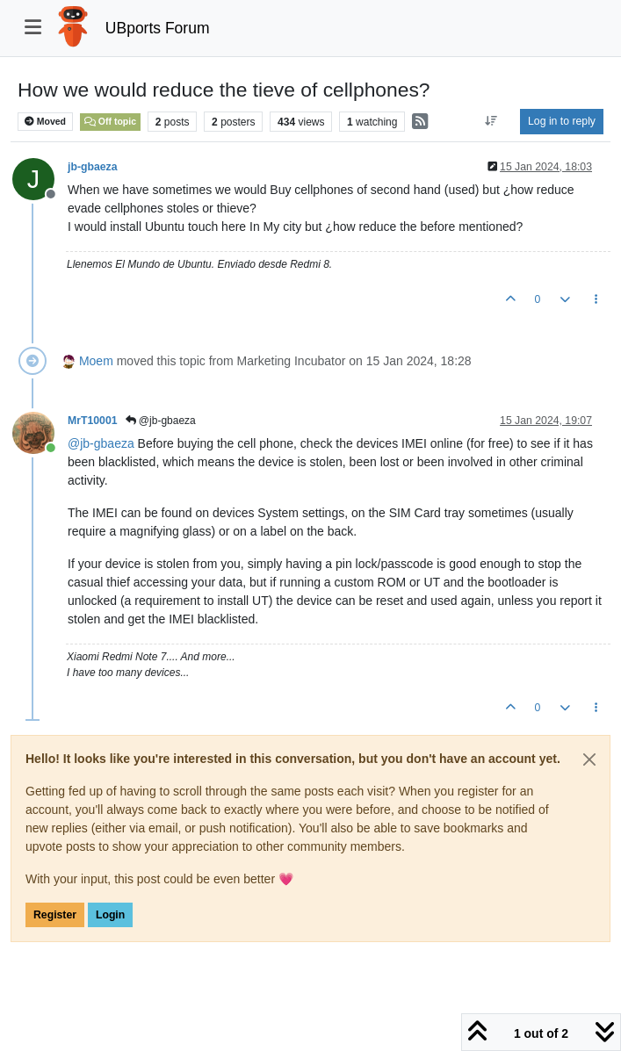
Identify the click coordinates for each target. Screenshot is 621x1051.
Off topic (110, 121)
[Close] (589, 759)
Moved (45, 121)
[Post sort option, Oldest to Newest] (491, 121)
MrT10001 (93, 420)
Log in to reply (562, 121)
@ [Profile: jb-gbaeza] (101, 443)
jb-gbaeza (93, 167)
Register (54, 915)
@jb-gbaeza (161, 420)
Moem (96, 361)
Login (110, 915)
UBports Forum (157, 28)
